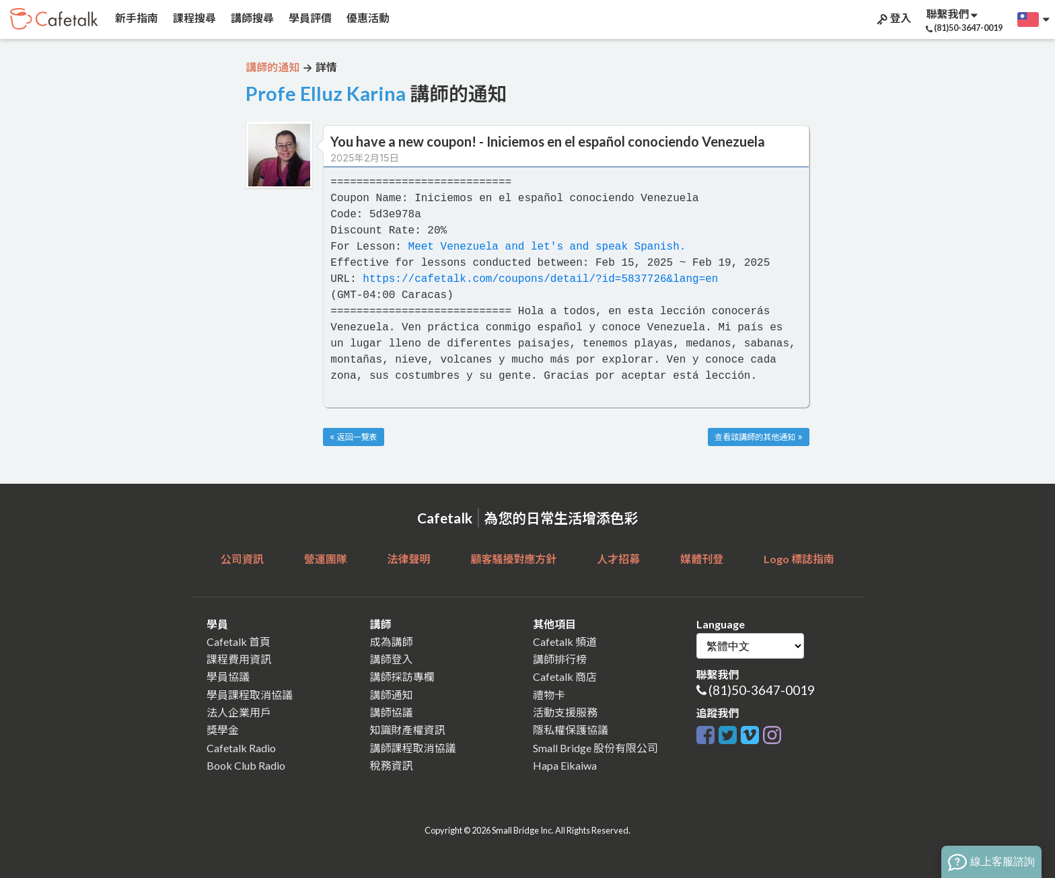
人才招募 (618, 558)
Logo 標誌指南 (799, 558)
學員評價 (309, 17)
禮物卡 (549, 694)
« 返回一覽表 (353, 437)
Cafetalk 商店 (565, 676)
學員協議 (228, 676)
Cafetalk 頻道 (565, 641)
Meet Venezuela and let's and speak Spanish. (547, 247)
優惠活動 (367, 17)
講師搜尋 (251, 17)
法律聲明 (409, 558)
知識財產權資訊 (407, 729)
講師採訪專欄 (402, 676)
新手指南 (135, 17)
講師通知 (391, 694)
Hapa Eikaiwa (565, 765)
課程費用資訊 (239, 659)
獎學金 (223, 729)
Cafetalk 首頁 (238, 641)
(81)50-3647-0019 (761, 690)
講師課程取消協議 (413, 747)
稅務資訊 (391, 765)
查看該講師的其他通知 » (758, 437)
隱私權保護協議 (570, 729)
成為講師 (391, 641)
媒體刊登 (701, 558)
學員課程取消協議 (250, 694)
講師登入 (391, 659)
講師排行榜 (560, 659)
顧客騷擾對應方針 (513, 558)
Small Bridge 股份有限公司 (595, 747)
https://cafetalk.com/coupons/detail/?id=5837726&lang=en (540, 279)
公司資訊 (242, 558)
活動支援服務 (565, 712)
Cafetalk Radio (241, 747)
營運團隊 (325, 558)
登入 (893, 18)
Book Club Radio (246, 765)
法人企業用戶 (239, 712)
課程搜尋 (193, 17)
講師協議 (391, 712)
